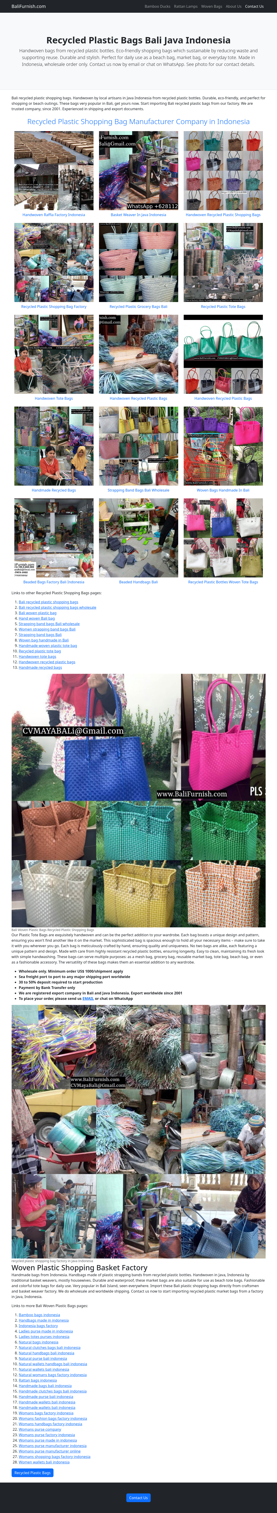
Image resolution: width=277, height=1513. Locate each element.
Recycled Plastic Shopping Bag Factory (53, 306)
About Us (233, 6)
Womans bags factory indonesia (46, 1413)
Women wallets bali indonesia (44, 1462)
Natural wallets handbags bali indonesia (53, 1363)
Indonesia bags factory (38, 1325)
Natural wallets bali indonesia (44, 1369)
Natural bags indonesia (38, 1342)
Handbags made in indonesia (44, 1320)
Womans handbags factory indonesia (50, 1423)
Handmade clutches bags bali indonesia (53, 1391)
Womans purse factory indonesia (47, 1434)
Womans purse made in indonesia (48, 1440)
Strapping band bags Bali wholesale (49, 623)
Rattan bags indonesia (38, 1380)
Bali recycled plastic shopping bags (48, 601)
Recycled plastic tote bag (40, 651)
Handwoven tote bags (37, 656)
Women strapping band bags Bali (47, 629)
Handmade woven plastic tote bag (48, 645)
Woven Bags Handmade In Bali (223, 490)
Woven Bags (211, 6)
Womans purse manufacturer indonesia (53, 1445)
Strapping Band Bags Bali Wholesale (138, 490)
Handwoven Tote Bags (54, 398)
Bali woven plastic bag (38, 612)
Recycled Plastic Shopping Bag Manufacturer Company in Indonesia (138, 121)
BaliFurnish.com (29, 6)
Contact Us (254, 6)
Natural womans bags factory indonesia (53, 1374)
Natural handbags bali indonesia (46, 1353)
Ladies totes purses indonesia (44, 1336)
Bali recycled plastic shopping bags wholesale (58, 607)
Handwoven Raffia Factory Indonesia (54, 214)
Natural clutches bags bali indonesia (50, 1347)
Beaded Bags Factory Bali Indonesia (53, 581)
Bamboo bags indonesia (39, 1314)
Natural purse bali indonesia (43, 1358)
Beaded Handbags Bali (138, 581)
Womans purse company (40, 1429)
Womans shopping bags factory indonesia (55, 1456)
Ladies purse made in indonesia (46, 1331)
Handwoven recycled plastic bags (47, 661)
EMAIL (88, 998)
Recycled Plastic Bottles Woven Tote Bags (223, 581)
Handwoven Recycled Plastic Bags (138, 398)
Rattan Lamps (186, 6)
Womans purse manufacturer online (50, 1451)
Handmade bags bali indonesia (45, 1385)
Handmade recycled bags (40, 667)
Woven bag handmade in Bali (44, 640)
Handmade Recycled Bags (54, 490)
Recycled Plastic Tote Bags (223, 306)
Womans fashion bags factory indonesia (53, 1418)
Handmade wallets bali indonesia (47, 1402)
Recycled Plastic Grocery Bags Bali (139, 306)
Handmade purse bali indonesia (46, 1396)
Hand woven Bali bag (37, 618)
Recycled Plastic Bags (33, 1472)
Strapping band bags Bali (40, 634)
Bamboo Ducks (157, 6)
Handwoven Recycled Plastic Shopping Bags (223, 214)
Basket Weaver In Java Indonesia (138, 214)
